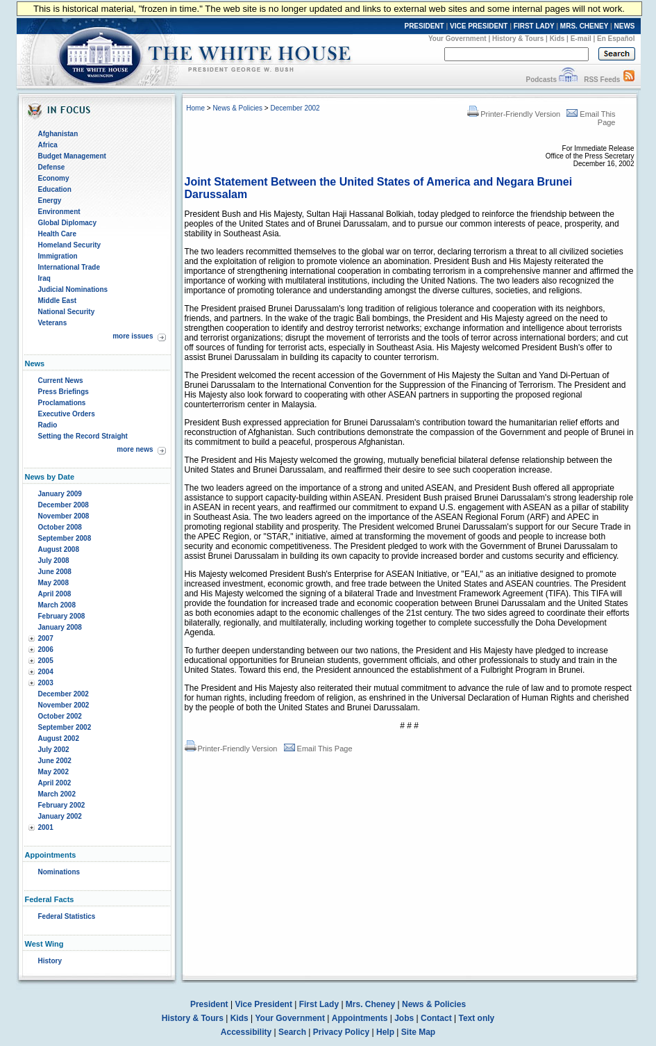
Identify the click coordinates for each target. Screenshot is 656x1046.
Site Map (418, 1032)
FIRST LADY (534, 26)
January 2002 (60, 816)
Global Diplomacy (67, 223)
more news (135, 449)
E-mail (581, 38)
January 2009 (60, 494)
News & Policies (237, 108)
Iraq (44, 278)
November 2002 (64, 705)
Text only (476, 1018)
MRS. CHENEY (584, 26)
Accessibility (246, 1032)
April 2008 (55, 594)
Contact (436, 1018)
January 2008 (60, 627)
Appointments (360, 1018)
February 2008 (61, 616)
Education (55, 189)
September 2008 (65, 538)
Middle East (57, 300)
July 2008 (53, 560)
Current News (60, 380)
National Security (66, 312)
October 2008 (60, 527)
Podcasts (540, 79)
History (50, 961)
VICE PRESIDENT (478, 26)
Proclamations (62, 403)
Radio (48, 425)
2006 (45, 649)
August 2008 (58, 549)
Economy (53, 178)
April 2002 (55, 783)
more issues (132, 336)
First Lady (319, 1004)
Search (292, 1032)
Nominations (59, 872)
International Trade (69, 267)
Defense (51, 167)
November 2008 (64, 516)
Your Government (457, 38)
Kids (557, 38)
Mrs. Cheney (370, 1004)
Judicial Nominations (73, 289)
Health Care (57, 234)
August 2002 (58, 738)
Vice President (263, 1004)
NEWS (624, 26)
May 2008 (53, 583)
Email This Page (318, 748)
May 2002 (53, 772)
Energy (50, 200)
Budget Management (72, 156)
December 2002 (63, 694)
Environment (59, 211)
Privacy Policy (341, 1032)
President (209, 1004)
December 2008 (63, 505)
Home (195, 108)
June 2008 (55, 571)
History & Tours (518, 38)
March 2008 (57, 605)
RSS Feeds (602, 79)
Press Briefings (63, 391)
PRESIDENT (424, 26)
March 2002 (57, 794)
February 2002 (61, 805)
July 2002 (53, 749)
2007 (45, 638)
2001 (45, 827)
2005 (45, 660)
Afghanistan (58, 134)
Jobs (404, 1018)
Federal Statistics (67, 916)
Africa (48, 145)
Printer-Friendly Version (513, 114)
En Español (615, 38)
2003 (45, 683)
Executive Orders (66, 414)
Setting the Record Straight (83, 436)
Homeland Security (69, 245)
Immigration (58, 256)
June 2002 (55, 761)
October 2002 (60, 716)
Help (385, 1032)
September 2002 (65, 727)
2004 (45, 672)
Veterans (52, 323)
